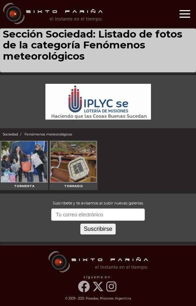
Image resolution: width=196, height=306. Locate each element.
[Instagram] (112, 290)
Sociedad (10, 134)
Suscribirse (98, 229)
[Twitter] (98, 290)
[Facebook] (84, 290)
